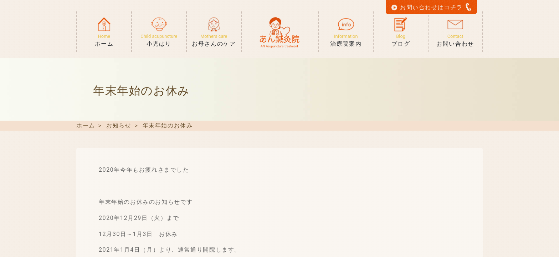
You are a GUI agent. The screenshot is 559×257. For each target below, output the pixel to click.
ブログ (401, 40)
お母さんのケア (214, 40)
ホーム (104, 40)
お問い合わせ (455, 40)
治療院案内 (346, 40)
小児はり (159, 40)
